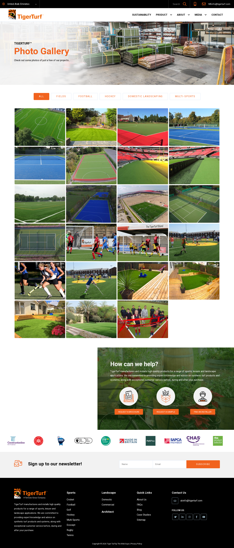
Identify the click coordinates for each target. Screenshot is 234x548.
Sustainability (141, 14)
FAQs (140, 500)
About (181, 14)
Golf (69, 505)
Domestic (107, 495)
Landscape (109, 488)
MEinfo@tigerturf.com (219, 4)
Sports (71, 488)
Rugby (70, 525)
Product (161, 14)
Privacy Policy (136, 539)
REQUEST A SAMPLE (166, 412)
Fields (61, 96)
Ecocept (71, 520)
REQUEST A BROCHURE (128, 412)
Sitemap (141, 515)
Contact (217, 14)
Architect (108, 507)
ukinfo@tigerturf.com (191, 496)
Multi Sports (73, 515)
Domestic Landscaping (145, 96)
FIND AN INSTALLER (202, 412)
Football (85, 96)
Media (198, 14)
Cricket (70, 495)
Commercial (108, 500)
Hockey (110, 96)
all (41, 96)
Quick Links (145, 488)
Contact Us (179, 488)
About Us (141, 495)
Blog (139, 505)
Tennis (70, 530)
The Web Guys (123, 539)
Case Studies (144, 510)
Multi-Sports (185, 96)
